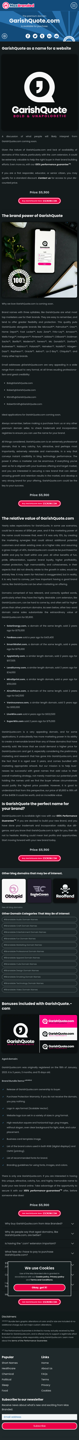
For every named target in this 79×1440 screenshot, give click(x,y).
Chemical (8, 1374)
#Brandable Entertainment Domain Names (25, 932)
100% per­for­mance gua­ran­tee (53, 164)
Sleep (5, 1385)
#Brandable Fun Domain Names (20, 938)
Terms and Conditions (41, 1279)
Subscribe (39, 1426)
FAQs (44, 1374)
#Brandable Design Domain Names (21, 970)
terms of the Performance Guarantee (29, 1340)
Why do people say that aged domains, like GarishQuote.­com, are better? (31, 1233)
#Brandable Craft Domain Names (20, 926)
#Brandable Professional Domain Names (24, 951)
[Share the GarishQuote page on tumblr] (42, 36)
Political (6, 1379)
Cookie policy (42, 1276)
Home (45, 1363)
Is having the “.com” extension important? (30, 1243)
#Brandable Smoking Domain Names (22, 977)
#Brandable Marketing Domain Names (23, 945)
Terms (45, 1379)
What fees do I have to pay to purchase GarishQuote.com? (29, 1253)
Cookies (46, 1390)
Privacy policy (57, 1276)
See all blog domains (12, 907)
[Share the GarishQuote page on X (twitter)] (35, 36)
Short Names (10, 1363)
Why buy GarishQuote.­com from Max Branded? (34, 1223)
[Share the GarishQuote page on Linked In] (49, 36)
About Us (46, 1368)
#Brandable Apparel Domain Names (22, 957)
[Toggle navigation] (74, 5)
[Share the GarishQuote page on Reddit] (56, 36)
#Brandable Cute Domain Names (20, 964)
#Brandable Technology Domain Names (24, 983)
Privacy (45, 1385)
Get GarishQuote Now (32, 1213)
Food (5, 1390)
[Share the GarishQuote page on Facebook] (28, 36)
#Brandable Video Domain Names (21, 989)
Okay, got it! (39, 1287)
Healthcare (8, 1368)
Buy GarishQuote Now (32, 201)
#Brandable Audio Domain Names (21, 919)
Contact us (44, 178)
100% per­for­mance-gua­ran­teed (43, 1190)
